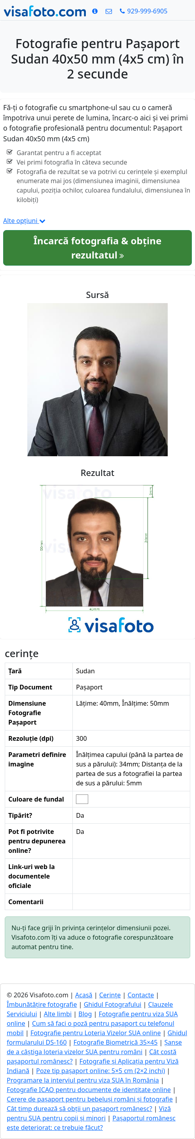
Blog (85, 1014)
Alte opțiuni (24, 220)
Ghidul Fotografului (113, 1004)
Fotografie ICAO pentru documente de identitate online (89, 1089)
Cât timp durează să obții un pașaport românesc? (79, 1108)
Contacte (140, 995)
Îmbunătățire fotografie (42, 1004)
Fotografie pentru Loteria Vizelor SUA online (95, 1032)
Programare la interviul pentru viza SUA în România (83, 1080)
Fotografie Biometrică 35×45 (116, 1042)
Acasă (84, 995)
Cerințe (110, 995)
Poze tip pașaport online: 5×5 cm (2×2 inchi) (100, 1070)
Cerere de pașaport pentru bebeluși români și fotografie (90, 1099)
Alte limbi (58, 1014)
